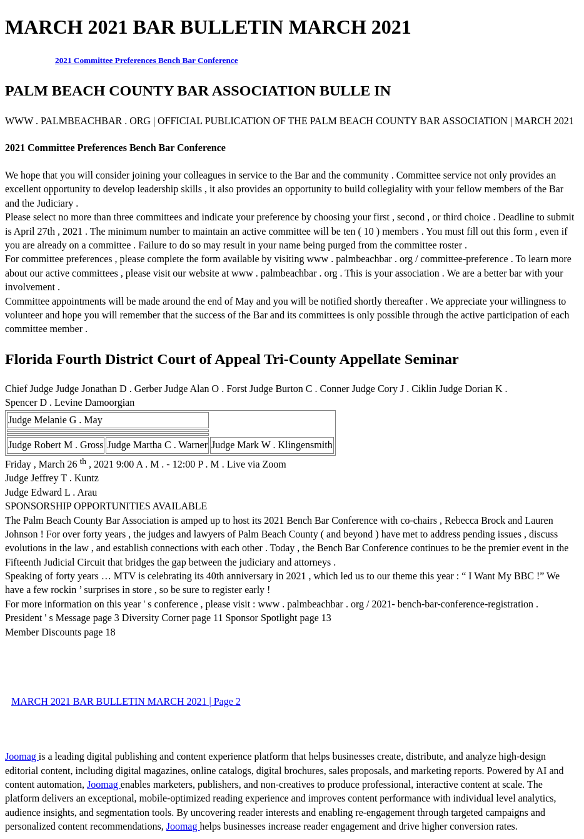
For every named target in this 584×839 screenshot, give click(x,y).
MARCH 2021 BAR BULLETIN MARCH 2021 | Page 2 (126, 701)
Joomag (22, 756)
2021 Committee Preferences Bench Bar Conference (146, 60)
